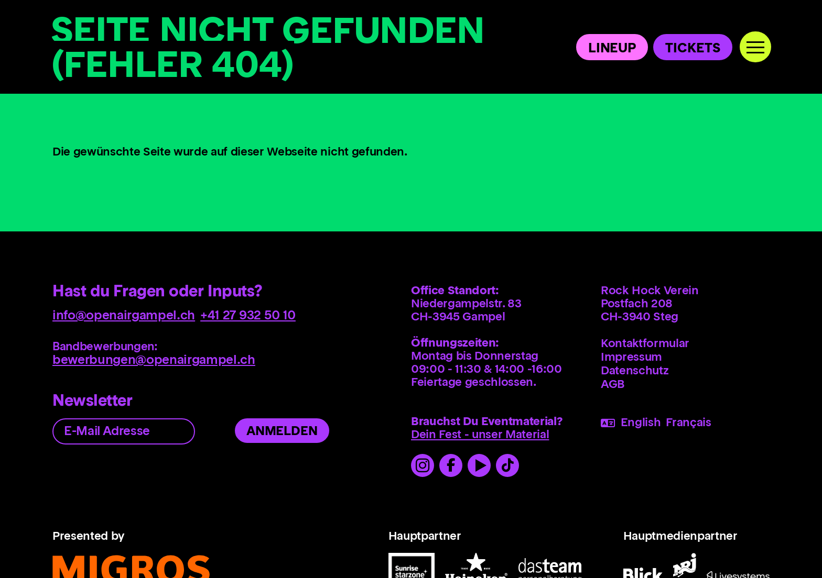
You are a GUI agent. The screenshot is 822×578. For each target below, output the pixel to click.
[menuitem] (685, 344)
